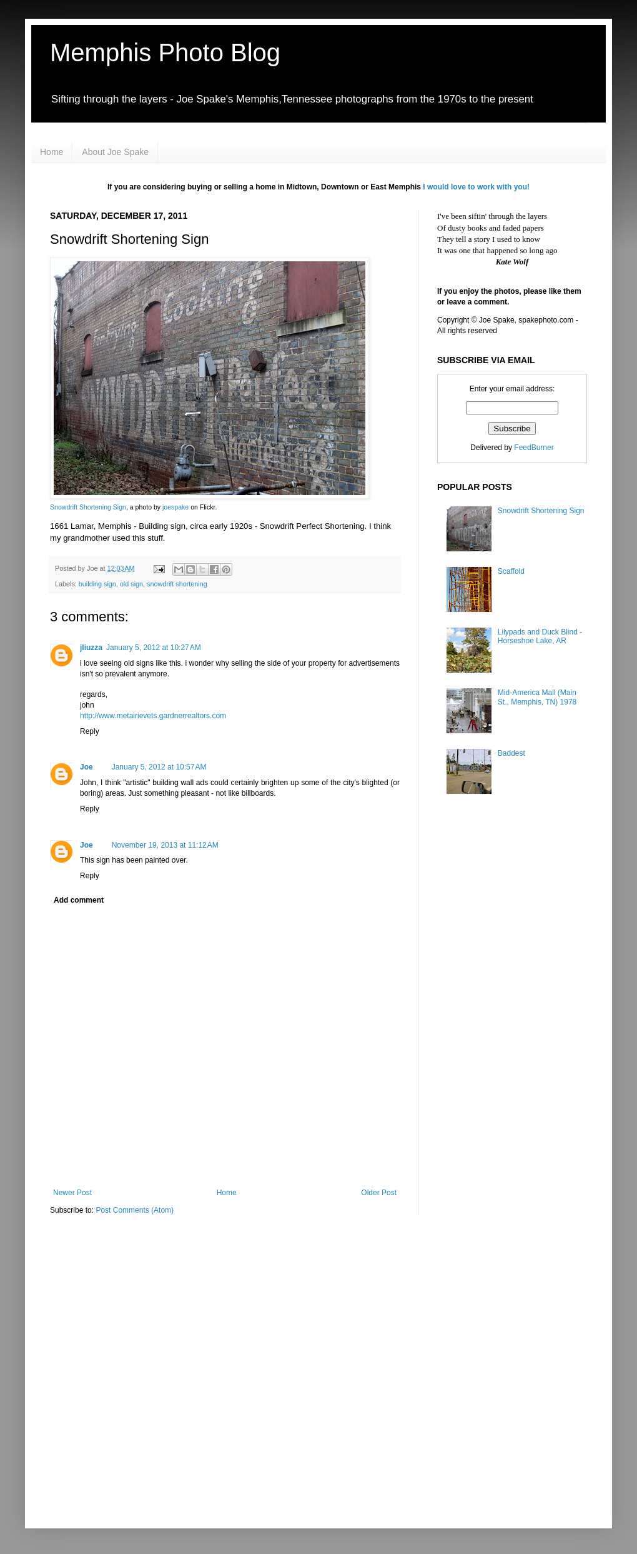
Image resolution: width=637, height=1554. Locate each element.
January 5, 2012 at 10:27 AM (153, 647)
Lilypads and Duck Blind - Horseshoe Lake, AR (540, 636)
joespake (175, 507)
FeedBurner (533, 447)
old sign (131, 584)
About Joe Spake (115, 152)
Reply (89, 731)
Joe (86, 767)
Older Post (379, 1192)
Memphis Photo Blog (165, 52)
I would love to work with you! (476, 187)
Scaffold (511, 571)
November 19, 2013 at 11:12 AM (165, 845)
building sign (97, 584)
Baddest (511, 753)
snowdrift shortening (177, 584)
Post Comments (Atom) (135, 1210)
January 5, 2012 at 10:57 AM (159, 767)
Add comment (79, 900)
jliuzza (91, 647)
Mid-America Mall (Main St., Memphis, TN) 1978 (537, 697)
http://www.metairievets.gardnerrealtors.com (153, 715)
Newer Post (72, 1192)
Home (51, 152)
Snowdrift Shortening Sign (88, 507)
